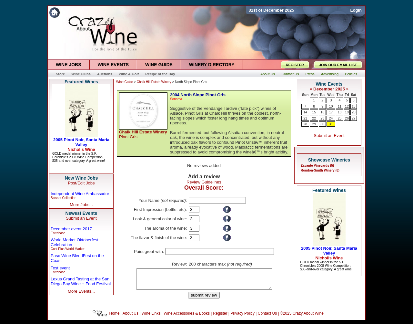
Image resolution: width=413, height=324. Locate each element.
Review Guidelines (203, 182)
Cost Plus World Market (68, 249)
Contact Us (267, 317)
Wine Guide (124, 82)
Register (220, 317)
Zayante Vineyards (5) (317, 165)
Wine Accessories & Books (187, 317)
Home (114, 317)
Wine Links (151, 317)
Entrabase (58, 233)
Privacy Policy (242, 317)
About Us (130, 317)
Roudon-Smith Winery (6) (320, 170)
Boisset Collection (63, 198)
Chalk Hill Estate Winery (154, 82)
